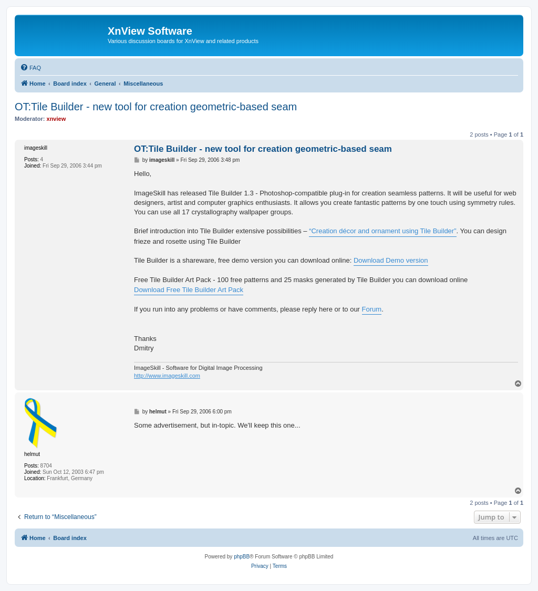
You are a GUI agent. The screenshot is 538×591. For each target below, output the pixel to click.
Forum (372, 309)
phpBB (242, 556)
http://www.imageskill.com (167, 375)
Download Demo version (391, 260)
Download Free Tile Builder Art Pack (188, 290)
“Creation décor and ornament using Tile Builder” (382, 231)
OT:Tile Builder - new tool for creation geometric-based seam (156, 106)
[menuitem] (30, 67)
